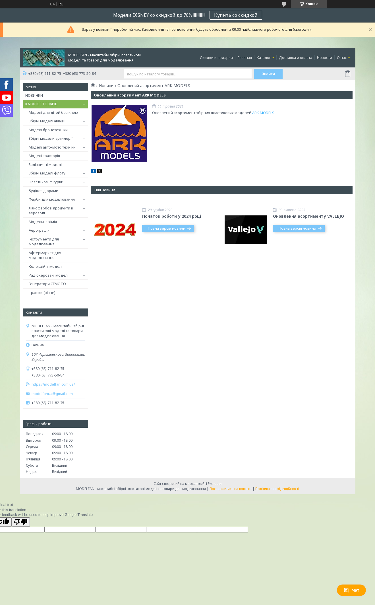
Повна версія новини (166, 228)
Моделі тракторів (44, 155)
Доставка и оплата (295, 57)
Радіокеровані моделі (49, 275)
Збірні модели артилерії (51, 138)
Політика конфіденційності (277, 488)
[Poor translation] (21, 522)
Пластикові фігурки (46, 181)
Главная (245, 57)
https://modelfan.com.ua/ (53, 384)
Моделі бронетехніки (48, 129)
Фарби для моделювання (52, 199)
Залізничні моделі (45, 164)
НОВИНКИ (34, 95)
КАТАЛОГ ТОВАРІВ (41, 103)
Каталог (264, 57)
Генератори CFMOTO (47, 283)
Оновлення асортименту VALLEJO (308, 216)
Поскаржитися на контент (231, 488)
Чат (351, 590)
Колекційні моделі (46, 266)
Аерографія (39, 230)
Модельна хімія (43, 221)
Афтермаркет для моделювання (45, 255)
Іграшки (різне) (42, 292)
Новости (324, 57)
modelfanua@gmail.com (52, 393)
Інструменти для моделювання (44, 241)
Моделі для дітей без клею (53, 112)
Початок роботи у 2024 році (171, 216)
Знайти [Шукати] (268, 74)
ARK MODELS (263, 112)
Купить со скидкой (236, 15)
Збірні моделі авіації (47, 121)
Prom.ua (214, 483)
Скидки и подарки (216, 57)
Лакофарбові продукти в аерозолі (51, 210)
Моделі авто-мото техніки (52, 147)
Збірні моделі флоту (47, 173)
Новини (106, 85)
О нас (342, 57)
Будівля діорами (43, 190)
